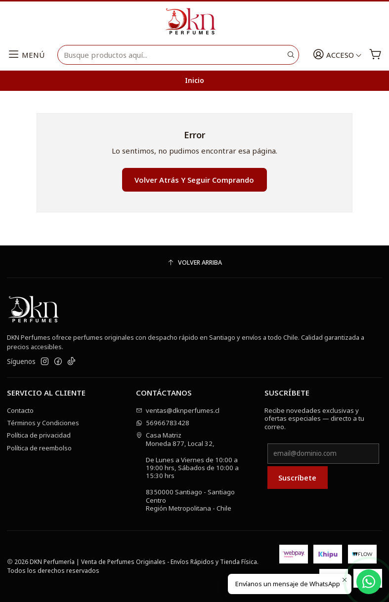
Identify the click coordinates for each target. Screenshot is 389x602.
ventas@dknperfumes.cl (178, 410)
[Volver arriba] (194, 263)
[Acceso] (337, 55)
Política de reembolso (39, 447)
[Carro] (375, 55)
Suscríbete (297, 477)
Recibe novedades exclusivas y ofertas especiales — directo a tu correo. (314, 418)
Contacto (20, 410)
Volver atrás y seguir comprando (194, 180)
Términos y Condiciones (43, 422)
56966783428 (163, 422)
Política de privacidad (39, 435)
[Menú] (25, 55)
